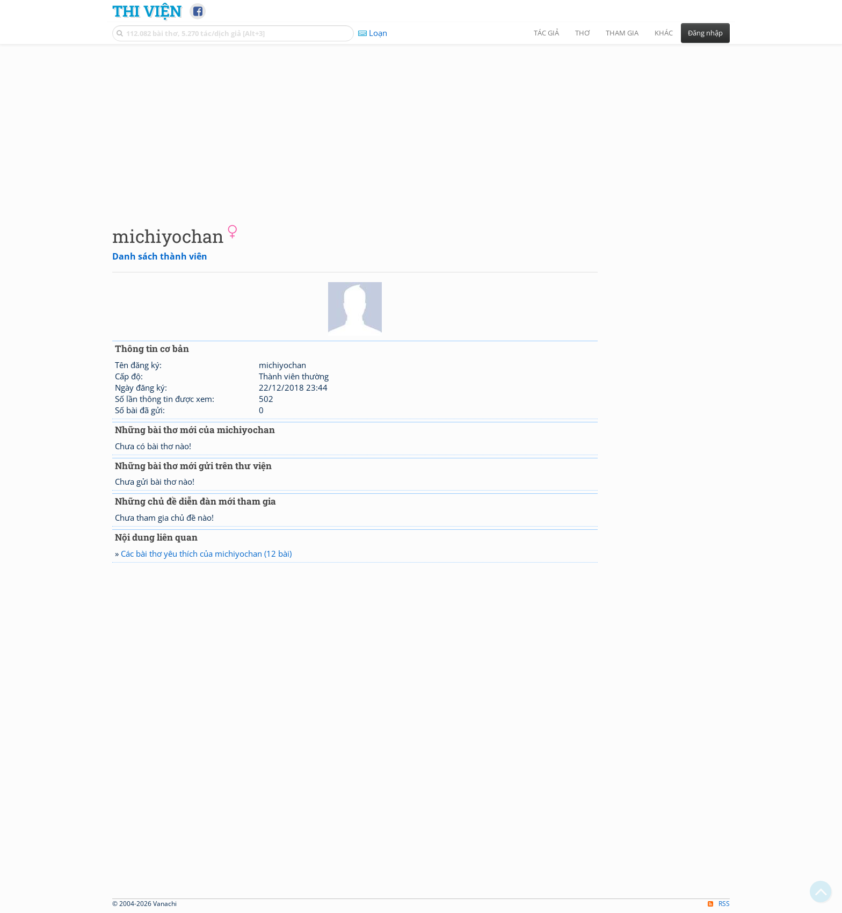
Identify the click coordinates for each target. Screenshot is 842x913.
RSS (719, 903)
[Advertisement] (421, 126)
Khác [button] (664, 33)
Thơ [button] (582, 33)
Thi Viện (147, 11)
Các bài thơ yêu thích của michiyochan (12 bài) (206, 553)
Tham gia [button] (622, 33)
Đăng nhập (705, 33)
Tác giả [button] (546, 33)
